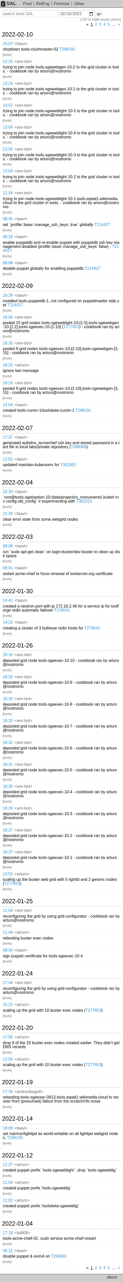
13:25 (8, 61)
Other (79, 4)
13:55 (8, 874)
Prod (27, 4)
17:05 (8, 1037)
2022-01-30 (17, 591)
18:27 (8, 830)
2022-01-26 (17, 646)
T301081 (68, 465)
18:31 (8, 764)
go (99, 14)
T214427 (102, 224)
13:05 (8, 149)
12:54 (8, 193)
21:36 (8, 513)
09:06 (8, 546)
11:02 (8, 1200)
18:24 (8, 383)
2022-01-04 (17, 1224)
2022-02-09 (17, 286)
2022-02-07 (17, 428)
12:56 (8, 1059)
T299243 (15, 1138)
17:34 (8, 1091)
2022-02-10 (17, 34)
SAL (8, 3)
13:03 (8, 171)
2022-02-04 (17, 482)
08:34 (8, 950)
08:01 (8, 568)
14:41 (8, 600)
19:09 (8, 1128)
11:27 (8, 1164)
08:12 (8, 1251)
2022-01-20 (17, 1028)
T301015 (84, 501)
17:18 (8, 1233)
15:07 (8, 44)
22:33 (8, 491)
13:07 (8, 105)
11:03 (8, 1182)
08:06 (8, 263)
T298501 (59, 1256)
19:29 (8, 295)
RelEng (42, 4)
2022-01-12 (17, 1155)
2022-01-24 (17, 973)
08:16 (8, 237)
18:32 (8, 721)
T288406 (78, 447)
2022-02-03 (17, 537)
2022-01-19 (17, 1082)
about (112, 1277)
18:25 (8, 365)
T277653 (71, 327)
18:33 (8, 655)
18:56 (8, 317)
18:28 (8, 808)
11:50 (8, 910)
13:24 (8, 83)
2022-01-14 (17, 1119)
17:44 (8, 983)
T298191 (67, 49)
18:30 (8, 343)
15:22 (8, 1004)
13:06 (8, 127)
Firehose (61, 4)
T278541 (62, 610)
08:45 (8, 219)
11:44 (8, 932)
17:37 (8, 437)
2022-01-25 (17, 901)
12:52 (8, 459)
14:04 (8, 405)
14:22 (8, 622)
